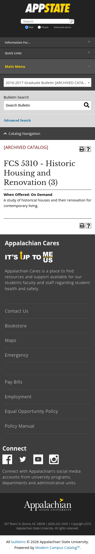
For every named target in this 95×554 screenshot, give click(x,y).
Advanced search (62, 27)
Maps (10, 340)
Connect (14, 448)
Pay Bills (13, 382)
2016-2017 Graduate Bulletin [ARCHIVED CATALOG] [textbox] (48, 82)
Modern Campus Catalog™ (57, 547)
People (43, 27)
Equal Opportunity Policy (31, 411)
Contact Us (17, 311)
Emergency (17, 355)
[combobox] (47, 82)
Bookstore (16, 326)
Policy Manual (19, 426)
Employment (18, 397)
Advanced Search (17, 120)
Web (29, 27)
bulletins (18, 541)
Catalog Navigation (24, 133)
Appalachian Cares (32, 243)
